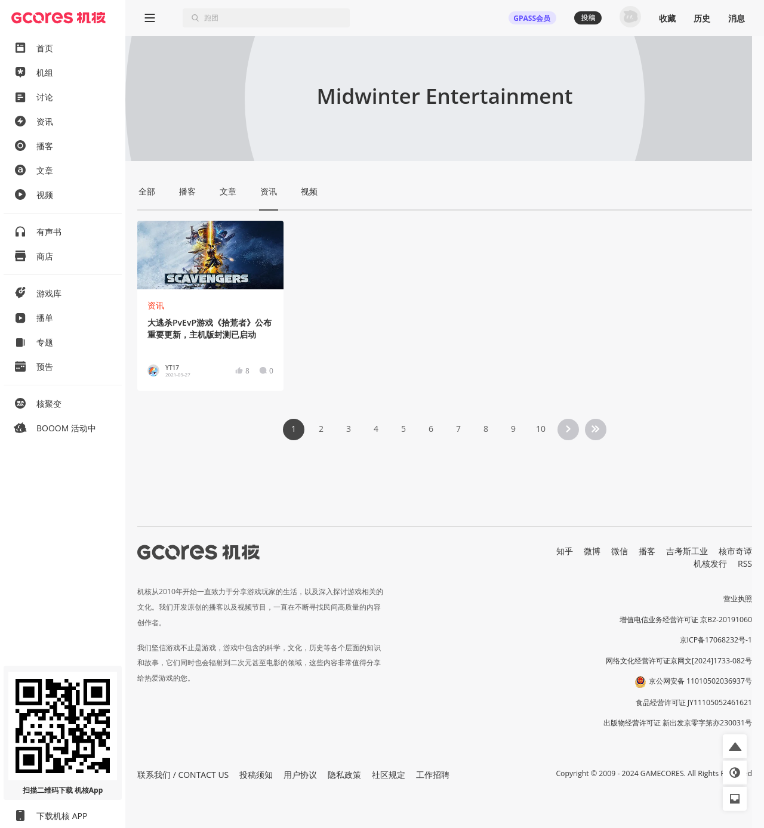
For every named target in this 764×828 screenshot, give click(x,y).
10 (541, 428)
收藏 (667, 18)
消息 (736, 18)
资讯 (155, 305)
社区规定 (388, 774)
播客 (647, 551)
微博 (592, 551)
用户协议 (300, 774)
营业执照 (737, 599)
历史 (702, 18)
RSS (745, 563)
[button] (735, 746)
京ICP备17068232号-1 (716, 640)
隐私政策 (344, 774)
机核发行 (710, 563)
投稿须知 (256, 774)
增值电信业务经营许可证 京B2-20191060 (686, 619)
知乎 (564, 551)
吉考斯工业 (687, 551)
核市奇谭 (735, 551)
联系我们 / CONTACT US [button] (183, 774)
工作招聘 (432, 774)
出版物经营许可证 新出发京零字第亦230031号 (677, 723)
